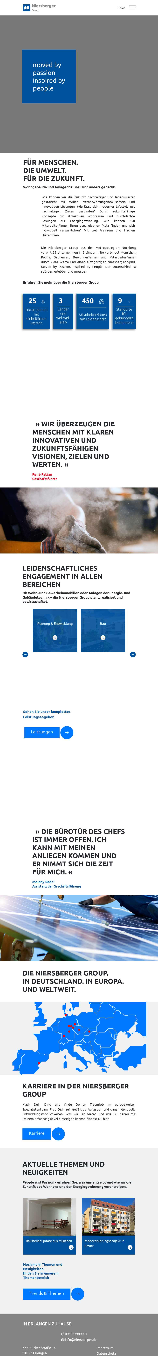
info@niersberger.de (79, 1310)
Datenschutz (106, 1324)
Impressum (105, 1318)
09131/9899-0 (74, 1304)
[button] (25, 638)
